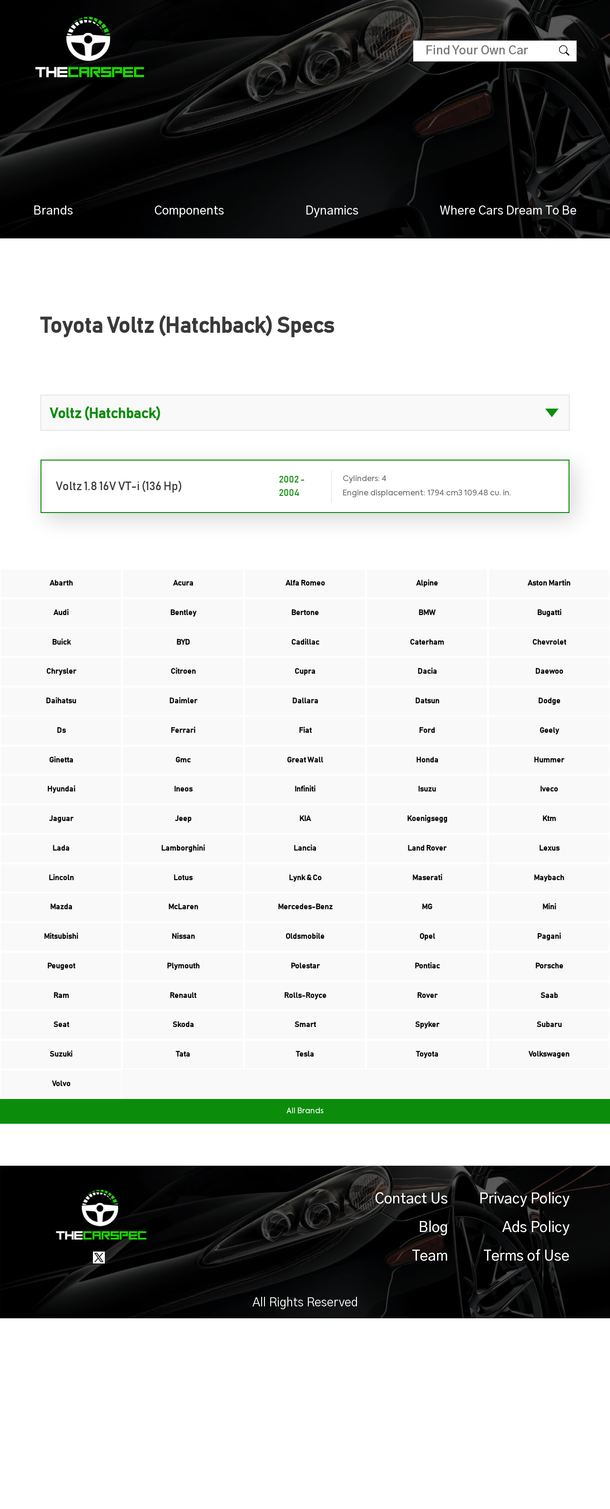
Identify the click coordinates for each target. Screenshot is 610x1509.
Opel (427, 1069)
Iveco (549, 869)
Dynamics (331, 211)
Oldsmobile (305, 1069)
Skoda (183, 1189)
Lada (61, 949)
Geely (549, 789)
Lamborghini (183, 949)
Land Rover (427, 949)
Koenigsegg (427, 909)
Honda (427, 829)
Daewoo (549, 709)
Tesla (305, 1229)
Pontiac (427, 1109)
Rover (427, 1149)
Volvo (61, 1269)
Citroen (183, 709)
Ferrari (183, 789)
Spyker (427, 1189)
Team (430, 1447)
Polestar (305, 1109)
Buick (61, 669)
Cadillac (305, 669)
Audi (61, 629)
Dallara (305, 749)
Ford (427, 789)
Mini (549, 1029)
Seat (61, 1189)
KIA (305, 909)
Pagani (549, 1069)
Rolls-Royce (305, 1149)
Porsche (549, 1109)
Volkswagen (549, 1229)
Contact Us (411, 1390)
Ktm (549, 909)
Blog (433, 1418)
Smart (305, 1189)
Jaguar (61, 909)
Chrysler (61, 709)
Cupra (305, 709)
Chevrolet (549, 669)
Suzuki (61, 1229)
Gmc (183, 829)
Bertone (305, 629)
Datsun (427, 749)
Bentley (183, 629)
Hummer (549, 829)
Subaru (549, 1189)
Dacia (427, 709)
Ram (61, 1149)
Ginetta (61, 829)
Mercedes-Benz (305, 1029)
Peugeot (61, 1109)
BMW (427, 629)
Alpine (427, 589)
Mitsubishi (61, 1069)
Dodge (549, 749)
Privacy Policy (524, 1390)
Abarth (61, 589)
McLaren (183, 1029)
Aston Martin (549, 589)
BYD (183, 669)
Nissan (183, 1069)
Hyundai (61, 869)
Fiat (305, 789)
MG (427, 1029)
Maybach (549, 989)
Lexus (549, 949)
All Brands (305, 1302)
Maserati (427, 989)
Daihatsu (61, 749)
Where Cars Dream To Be (508, 211)
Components (189, 211)
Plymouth (183, 1109)
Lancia (305, 949)
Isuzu (427, 869)
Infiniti (305, 869)
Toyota (427, 1229)
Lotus (183, 989)
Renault (183, 1149)
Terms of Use (526, 1447)
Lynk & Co (305, 989)
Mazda (61, 1029)
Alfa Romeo (305, 589)
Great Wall (305, 829)
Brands (53, 211)
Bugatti (549, 629)
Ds (61, 789)
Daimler (183, 749)
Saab (549, 1149)
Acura (183, 589)
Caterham (427, 669)
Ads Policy (535, 1418)
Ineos (183, 869)
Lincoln (61, 989)
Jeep (183, 909)
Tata (183, 1229)
